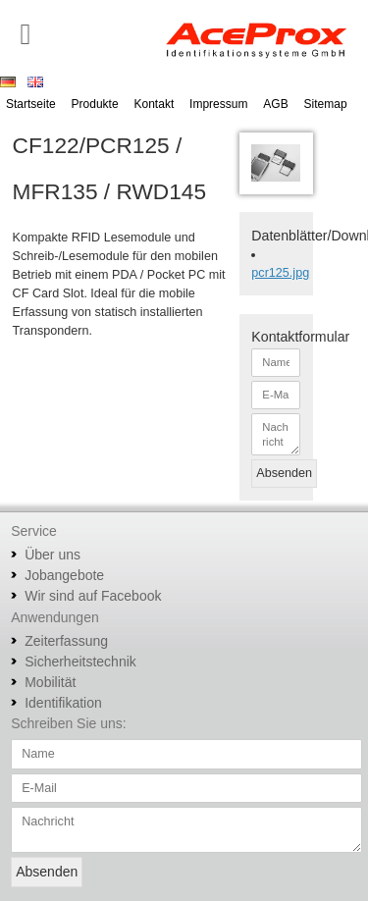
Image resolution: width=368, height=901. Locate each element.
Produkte (95, 104)
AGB (275, 104)
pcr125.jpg (280, 273)
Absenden (284, 473)
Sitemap (325, 104)
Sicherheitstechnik (80, 661)
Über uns (52, 554)
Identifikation (63, 703)
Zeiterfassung (66, 641)
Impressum (218, 104)
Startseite (31, 104)
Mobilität (50, 682)
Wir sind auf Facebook (93, 596)
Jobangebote (64, 575)
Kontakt (154, 104)
